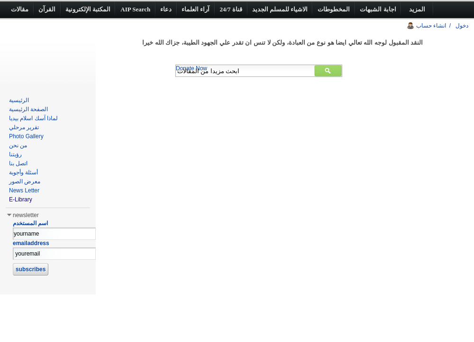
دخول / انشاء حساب (442, 25)
